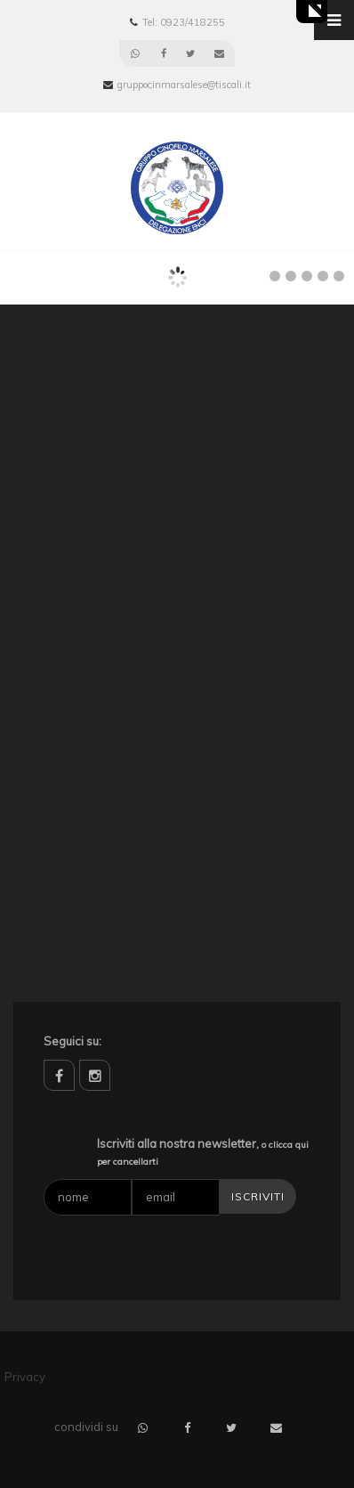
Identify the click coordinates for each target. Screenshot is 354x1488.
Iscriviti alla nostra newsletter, (203, 1152)
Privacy (24, 1377)
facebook (59, 1075)
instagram (94, 1075)
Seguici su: (72, 1041)
